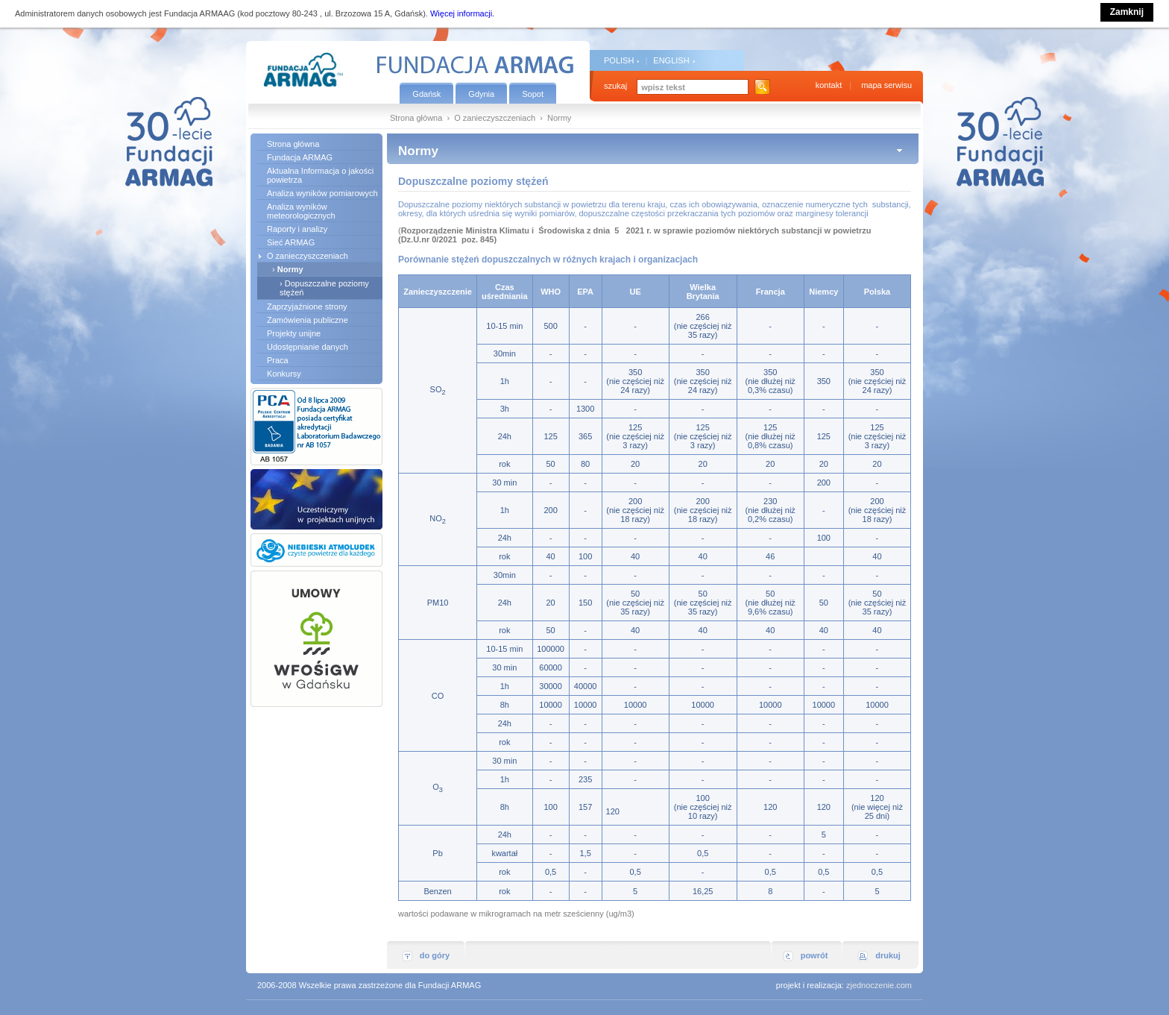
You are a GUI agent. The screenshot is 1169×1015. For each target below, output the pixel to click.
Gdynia (481, 93)
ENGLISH (671, 60)
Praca (278, 360)
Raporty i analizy (297, 228)
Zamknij (1127, 12)
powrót (814, 955)
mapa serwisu (886, 85)
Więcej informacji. (462, 13)
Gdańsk (426, 93)
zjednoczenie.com (879, 985)
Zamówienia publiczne (307, 319)
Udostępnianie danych (307, 346)
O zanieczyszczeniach (494, 117)
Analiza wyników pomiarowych (322, 193)
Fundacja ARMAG (300, 157)
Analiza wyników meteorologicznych (301, 211)
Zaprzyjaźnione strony (307, 306)
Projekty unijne (294, 333)
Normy (290, 269)
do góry (435, 955)
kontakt (829, 85)
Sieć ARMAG (291, 242)
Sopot (532, 93)
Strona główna (416, 117)
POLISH (619, 60)
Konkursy (284, 373)
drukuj (888, 955)
